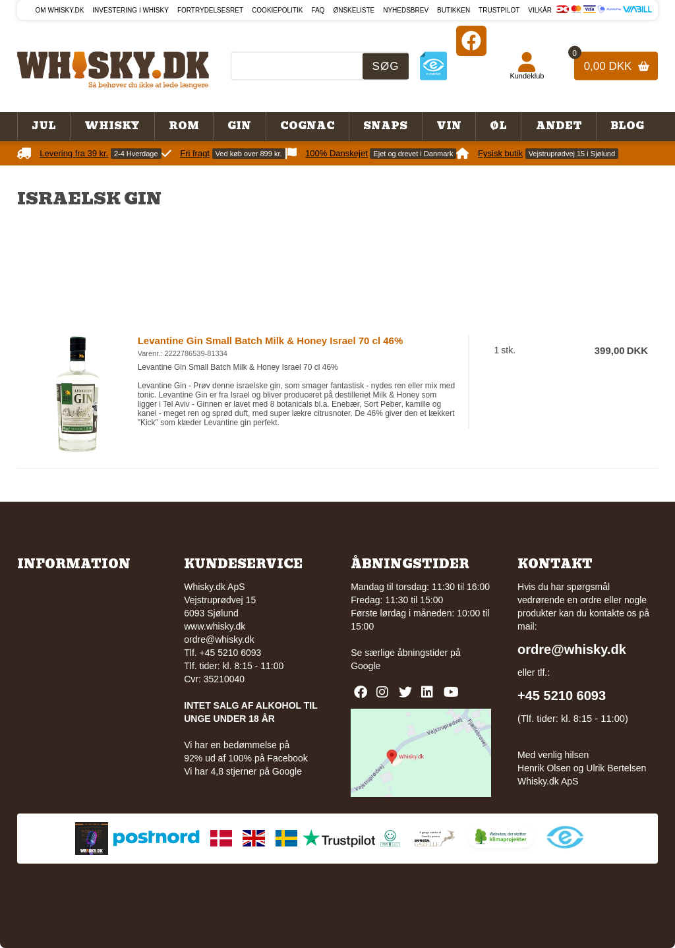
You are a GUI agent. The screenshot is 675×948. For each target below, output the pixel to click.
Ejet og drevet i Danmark (413, 154)
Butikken (453, 10)
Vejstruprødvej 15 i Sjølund (572, 154)
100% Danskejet (336, 153)
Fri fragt (195, 153)
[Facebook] (471, 40)
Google (365, 666)
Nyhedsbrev (405, 10)
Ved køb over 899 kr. (249, 154)
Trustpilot (499, 10)
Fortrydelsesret (210, 10)
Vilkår (540, 10)
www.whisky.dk (214, 626)
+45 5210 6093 (561, 695)
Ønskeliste (353, 10)
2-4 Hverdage (136, 154)
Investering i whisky (130, 10)
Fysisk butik (500, 153)
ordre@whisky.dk (219, 639)
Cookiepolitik (277, 10)
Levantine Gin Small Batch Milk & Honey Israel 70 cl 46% (270, 340)
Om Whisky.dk (60, 10)
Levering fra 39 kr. (74, 153)
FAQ (317, 10)
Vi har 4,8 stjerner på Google (243, 771)
